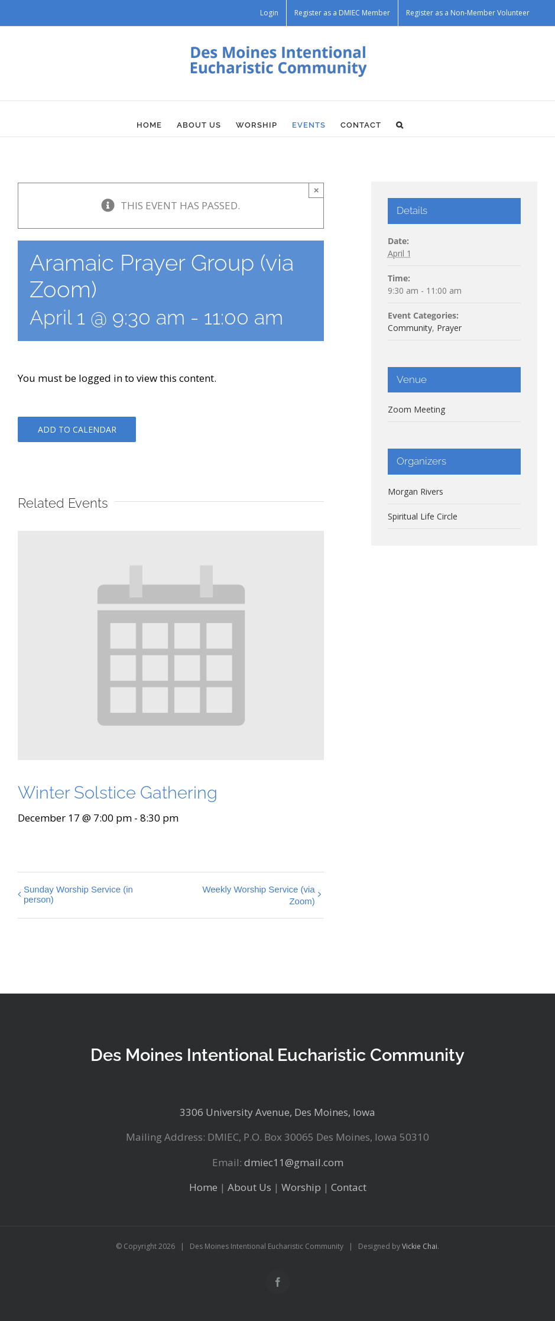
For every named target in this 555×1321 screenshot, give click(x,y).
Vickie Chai (419, 1246)
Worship (301, 1187)
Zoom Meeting (416, 409)
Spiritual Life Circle (422, 516)
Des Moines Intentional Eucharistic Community (277, 1054)
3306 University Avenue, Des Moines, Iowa (277, 1112)
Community (410, 327)
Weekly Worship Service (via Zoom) (258, 895)
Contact (348, 1187)
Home (203, 1187)
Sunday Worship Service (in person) (78, 894)
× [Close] (316, 190)
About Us (249, 1187)
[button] (400, 125)
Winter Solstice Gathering (118, 792)
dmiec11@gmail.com (293, 1162)
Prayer (449, 327)
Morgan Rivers (415, 491)
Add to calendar (77, 429)
